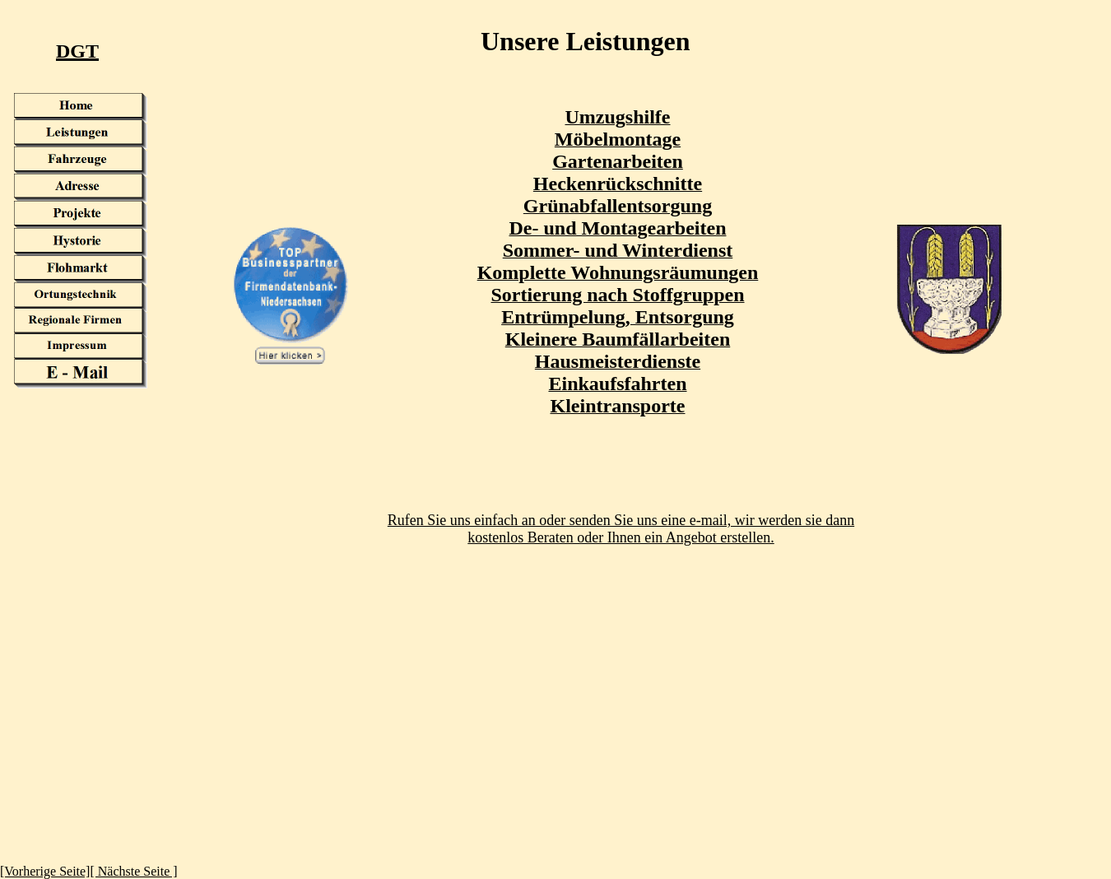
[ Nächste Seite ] (133, 871)
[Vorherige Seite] (45, 871)
